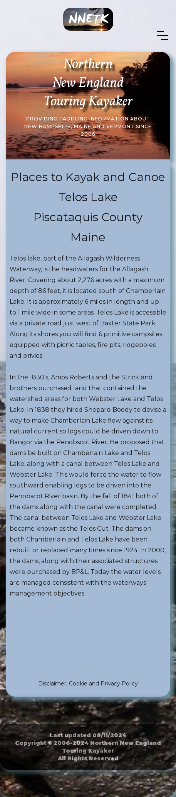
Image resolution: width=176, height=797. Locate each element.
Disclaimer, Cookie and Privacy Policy (88, 683)
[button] (162, 36)
